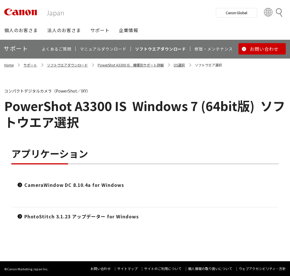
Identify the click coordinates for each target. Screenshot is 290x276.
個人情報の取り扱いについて (210, 268)
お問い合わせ (100, 268)
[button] (21, 30)
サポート (30, 64)
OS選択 (179, 64)
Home (9, 64)
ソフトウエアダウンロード (67, 64)
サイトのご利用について (163, 268)
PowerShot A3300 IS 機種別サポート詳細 (131, 64)
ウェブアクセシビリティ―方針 (262, 268)
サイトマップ (127, 268)
